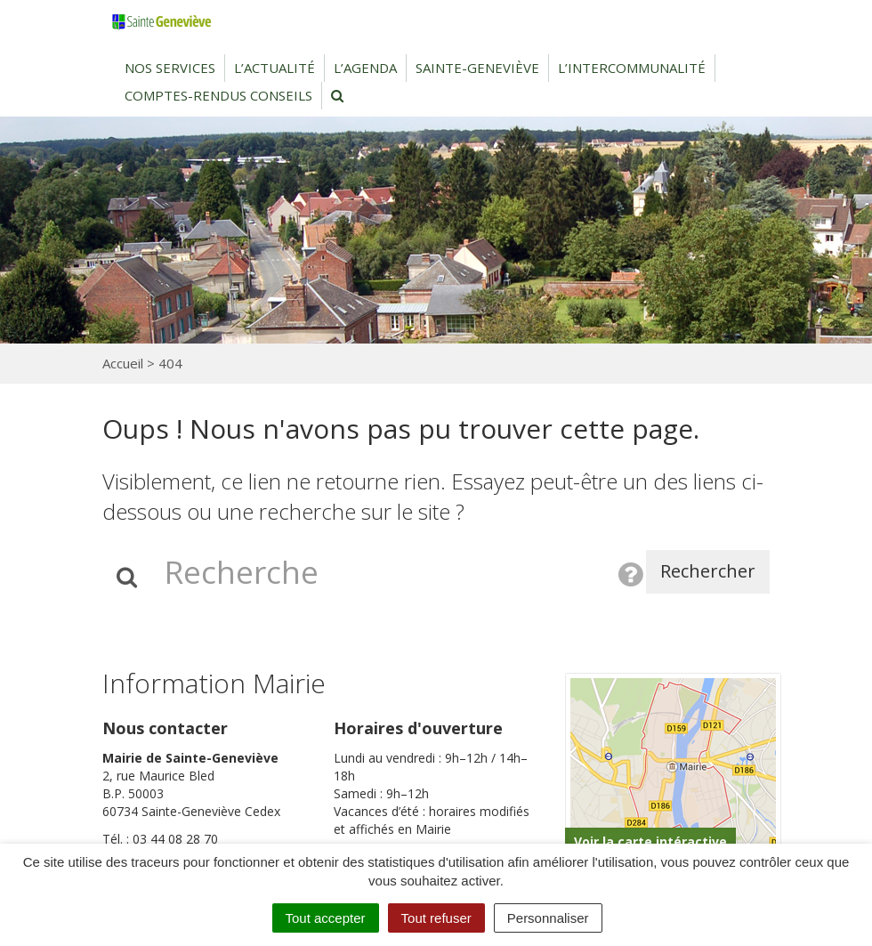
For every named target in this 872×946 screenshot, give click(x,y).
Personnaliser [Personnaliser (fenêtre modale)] (548, 918)
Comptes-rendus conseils (218, 95)
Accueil (122, 363)
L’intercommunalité (632, 68)
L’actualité (274, 68)
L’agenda (365, 68)
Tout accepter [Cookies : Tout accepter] (326, 918)
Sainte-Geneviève (477, 68)
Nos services (170, 68)
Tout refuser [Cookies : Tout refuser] (436, 918)
